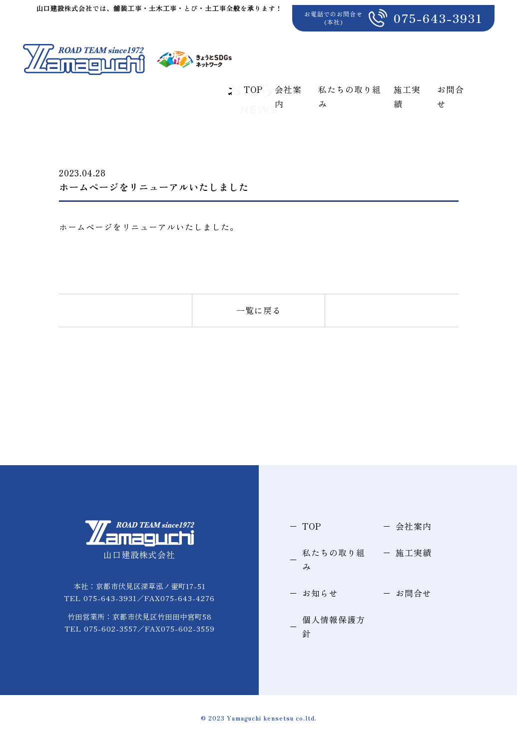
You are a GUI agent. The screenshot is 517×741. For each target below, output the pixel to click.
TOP (261, 42)
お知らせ (320, 593)
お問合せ (481, 42)
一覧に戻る (258, 310)
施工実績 (433, 42)
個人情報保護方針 (333, 627)
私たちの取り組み (367, 42)
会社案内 (301, 42)
